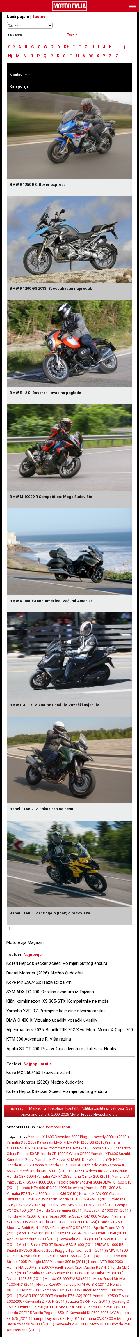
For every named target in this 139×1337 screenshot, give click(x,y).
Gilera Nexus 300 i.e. (55, 1216)
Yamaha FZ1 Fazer (50, 1159)
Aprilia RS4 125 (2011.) (38, 1233)
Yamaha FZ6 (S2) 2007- (73, 1296)
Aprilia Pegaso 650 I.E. (50, 1312)
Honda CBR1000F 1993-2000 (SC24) (67, 1222)
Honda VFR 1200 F (22, 1216)
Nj (10, 56)
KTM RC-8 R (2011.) (93, 1284)
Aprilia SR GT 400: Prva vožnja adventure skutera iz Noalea (61, 1048)
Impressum (17, 1108)
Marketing (37, 1108)
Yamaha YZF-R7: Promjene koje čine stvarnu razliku (55, 1010)
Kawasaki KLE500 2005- (90, 1312)
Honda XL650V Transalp (56, 1284)
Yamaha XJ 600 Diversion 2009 (53, 1137)
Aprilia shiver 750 (43, 1273)
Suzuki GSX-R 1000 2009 (34, 1182)
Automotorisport (56, 1127)
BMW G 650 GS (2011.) (76, 1256)
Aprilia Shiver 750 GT (36, 1244)
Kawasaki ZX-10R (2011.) (80, 1239)
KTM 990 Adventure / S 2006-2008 (99, 1171)
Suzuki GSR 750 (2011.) (36, 1307)
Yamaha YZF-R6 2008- (75, 1233)
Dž (66, 47)
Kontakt (72, 1108)
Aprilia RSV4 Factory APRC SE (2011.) (62, 1227)
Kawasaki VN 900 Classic (100, 1193)
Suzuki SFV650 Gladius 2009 (30, 1250)
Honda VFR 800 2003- (106, 1262)
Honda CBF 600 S (70, 1307)
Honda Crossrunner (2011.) (61, 1210)
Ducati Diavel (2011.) (111, 1233)
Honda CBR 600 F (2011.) (49, 1171)
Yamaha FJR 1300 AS (103, 1188)
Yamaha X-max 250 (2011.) (89, 1176)
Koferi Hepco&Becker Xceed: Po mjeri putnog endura (56, 963)
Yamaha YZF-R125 (52, 1176)
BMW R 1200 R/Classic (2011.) (90, 1205)
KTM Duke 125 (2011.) (105, 1273)
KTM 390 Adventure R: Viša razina (38, 1039)
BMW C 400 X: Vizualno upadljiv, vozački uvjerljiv (51, 1020)
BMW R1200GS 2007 (36, 1296)
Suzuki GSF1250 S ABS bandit (32, 1199)
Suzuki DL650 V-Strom (39, 1148)
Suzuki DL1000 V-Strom (92, 1216)
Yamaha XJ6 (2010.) (62, 1193)
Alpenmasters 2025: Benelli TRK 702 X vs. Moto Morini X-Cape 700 (69, 1029)
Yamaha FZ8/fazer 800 (26, 1193)
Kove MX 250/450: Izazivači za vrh (39, 982)
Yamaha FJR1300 (72, 1273)
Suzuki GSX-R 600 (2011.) (75, 1244)
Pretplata (55, 1108)
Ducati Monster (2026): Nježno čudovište (45, 973)
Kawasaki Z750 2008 (72, 1324)
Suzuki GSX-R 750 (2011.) (88, 1301)
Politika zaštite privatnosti (102, 1108)
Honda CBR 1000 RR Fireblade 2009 (77, 1165)
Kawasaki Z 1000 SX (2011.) (107, 1210)
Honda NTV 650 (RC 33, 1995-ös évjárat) (52, 1188)
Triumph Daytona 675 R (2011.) (56, 1318)
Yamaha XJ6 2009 (21, 1142)
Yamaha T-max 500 (73, 1148)
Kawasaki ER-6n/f (52, 1142)
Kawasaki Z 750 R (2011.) (46, 1301)
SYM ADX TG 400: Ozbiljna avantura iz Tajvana (50, 992)
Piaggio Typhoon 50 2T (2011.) (80, 1250)
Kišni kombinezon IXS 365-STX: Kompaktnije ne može (57, 1001)
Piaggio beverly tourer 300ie (79, 1182)
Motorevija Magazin (25, 942)
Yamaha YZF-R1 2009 (108, 1159)
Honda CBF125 (19, 1312)
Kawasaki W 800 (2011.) (34, 1324)
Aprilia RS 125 (53, 1205)
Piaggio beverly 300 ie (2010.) (104, 1137)
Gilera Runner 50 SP (23, 1153)
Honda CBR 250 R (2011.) (107, 1307)
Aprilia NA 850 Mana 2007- (29, 1267)
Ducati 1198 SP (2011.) (25, 1278)
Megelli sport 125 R (67, 1267)
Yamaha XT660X (104, 1153)
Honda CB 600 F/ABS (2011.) (69, 1278)
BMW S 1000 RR (110, 1244)
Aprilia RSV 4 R (96, 1267)
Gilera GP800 (79, 1153)
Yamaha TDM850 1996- (61, 1290)
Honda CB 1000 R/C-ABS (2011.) (84, 1199)
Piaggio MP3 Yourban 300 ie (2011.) (58, 1262)
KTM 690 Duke (79, 1159)
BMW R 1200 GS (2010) (86, 1142)
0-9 (11, 47)
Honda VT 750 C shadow (110, 1148)
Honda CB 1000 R (54, 1153)
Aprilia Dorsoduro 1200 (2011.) (32, 1239)
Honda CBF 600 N (21, 1176)
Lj (123, 47)
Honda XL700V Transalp (27, 1165)
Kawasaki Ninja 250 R (39, 1256)
